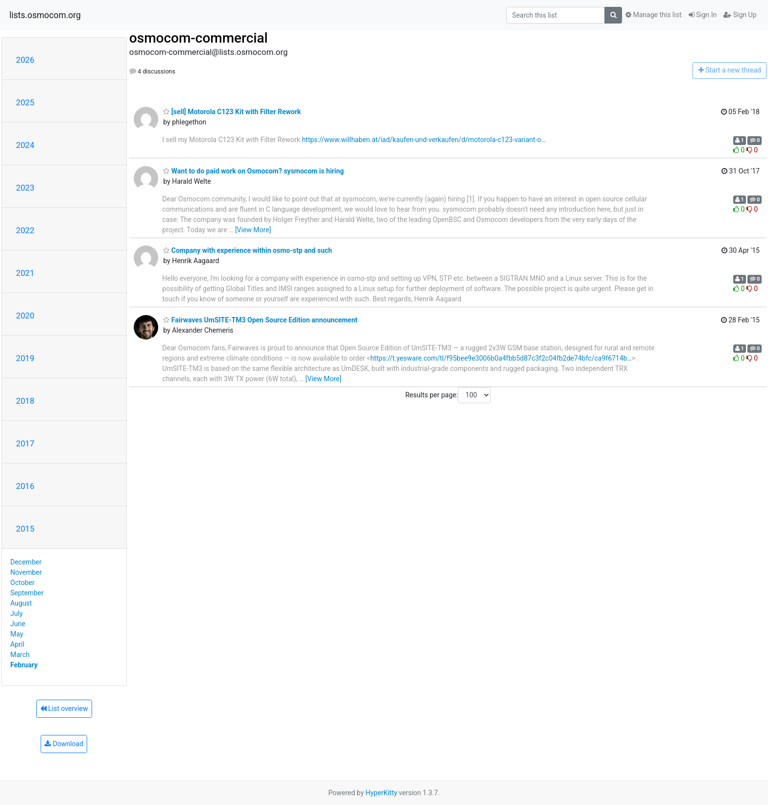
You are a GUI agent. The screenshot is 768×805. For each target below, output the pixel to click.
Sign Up (739, 15)
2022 (25, 230)
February (24, 665)
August (21, 603)
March (20, 655)
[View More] (253, 230)
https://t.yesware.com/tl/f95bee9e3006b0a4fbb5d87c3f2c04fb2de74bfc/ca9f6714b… (501, 358)
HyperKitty (381, 793)
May (16, 634)
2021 (25, 273)
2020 (25, 315)
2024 (25, 145)
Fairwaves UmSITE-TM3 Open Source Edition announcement (260, 320)
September (27, 593)
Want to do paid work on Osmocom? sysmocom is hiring (253, 171)
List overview (64, 708)
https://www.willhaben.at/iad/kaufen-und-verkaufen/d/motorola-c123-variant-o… (424, 140)
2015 (25, 529)
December (26, 562)
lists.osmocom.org (45, 15)
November (26, 572)
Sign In (703, 15)
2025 (25, 102)
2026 (25, 60)
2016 (25, 486)
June (17, 624)
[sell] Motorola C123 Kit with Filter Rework (232, 112)
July (16, 613)
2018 (25, 401)
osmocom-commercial (198, 38)
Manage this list (653, 15)
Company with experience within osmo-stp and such (247, 250)
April (17, 644)
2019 (25, 358)
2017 (25, 443)
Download (64, 744)
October (22, 582)
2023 (25, 188)
